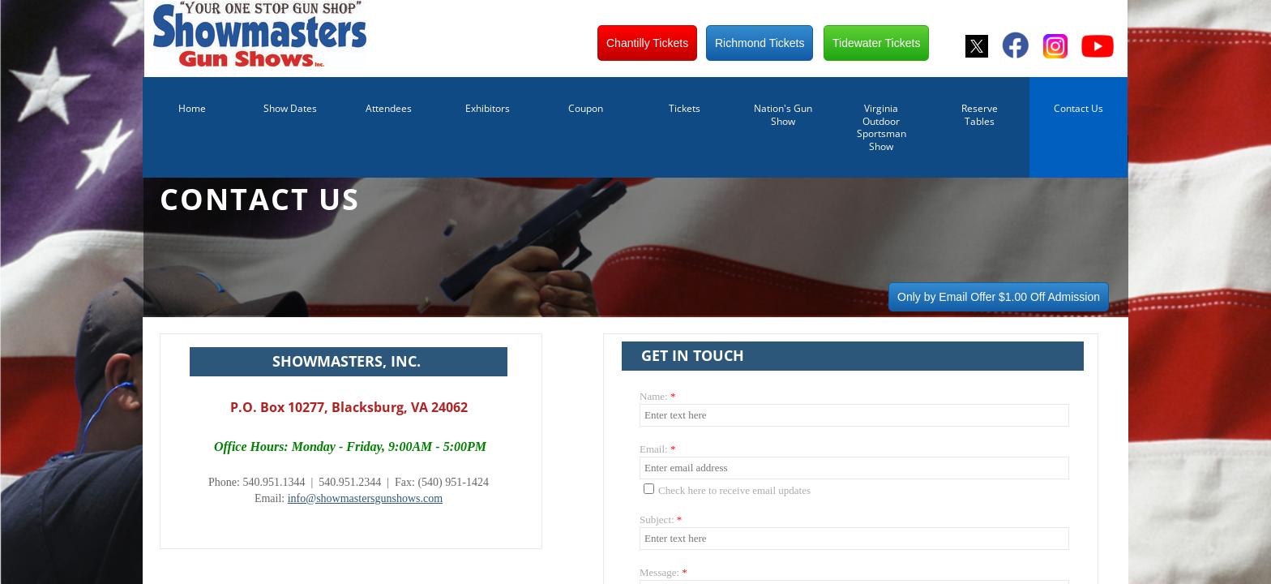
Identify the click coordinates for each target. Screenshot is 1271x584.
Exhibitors (487, 108)
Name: (657, 396)
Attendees (389, 108)
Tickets (684, 108)
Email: (657, 449)
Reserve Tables (979, 114)
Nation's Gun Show (783, 114)
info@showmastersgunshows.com (365, 498)
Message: (663, 572)
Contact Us (1078, 108)
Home (192, 108)
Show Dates (290, 108)
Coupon (585, 108)
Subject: (661, 519)
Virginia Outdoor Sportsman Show (881, 127)
